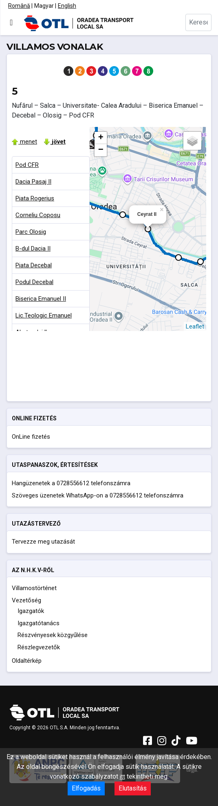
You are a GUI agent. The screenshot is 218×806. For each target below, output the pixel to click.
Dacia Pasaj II (33, 181)
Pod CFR (27, 165)
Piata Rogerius (34, 198)
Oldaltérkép (27, 660)
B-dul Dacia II (33, 248)
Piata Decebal (33, 265)
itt (122, 776)
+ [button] (100, 138)
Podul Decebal (34, 282)
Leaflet (195, 326)
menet (24, 141)
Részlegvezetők (39, 647)
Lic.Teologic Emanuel (43, 315)
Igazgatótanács (38, 623)
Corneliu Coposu (37, 215)
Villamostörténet (34, 588)
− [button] (100, 150)
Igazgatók (31, 611)
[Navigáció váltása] (11, 22)
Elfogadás (86, 788)
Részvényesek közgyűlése (53, 635)
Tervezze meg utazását (43, 541)
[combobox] (198, 22)
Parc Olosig (30, 231)
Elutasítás (133, 788)
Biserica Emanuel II (40, 298)
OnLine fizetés (31, 436)
